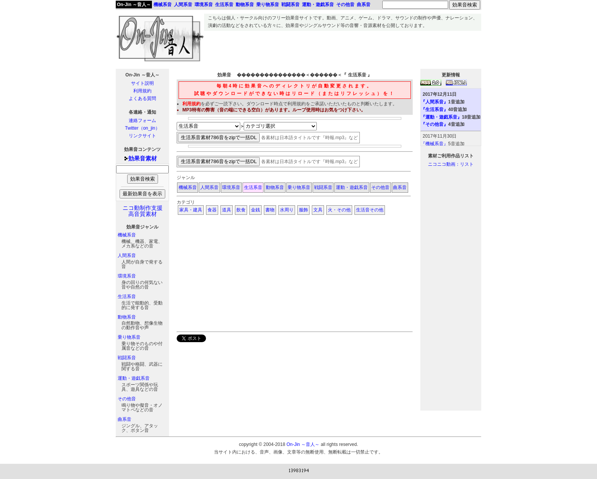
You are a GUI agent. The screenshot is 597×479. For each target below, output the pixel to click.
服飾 (303, 210)
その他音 (127, 398)
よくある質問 (142, 98)
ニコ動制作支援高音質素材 (143, 211)
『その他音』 (434, 124)
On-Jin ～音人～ (134, 4)
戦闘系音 (127, 357)
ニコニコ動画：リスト (451, 164)
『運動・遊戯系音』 (441, 117)
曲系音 (124, 419)
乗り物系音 (129, 337)
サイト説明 (142, 83)
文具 (317, 210)
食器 (212, 210)
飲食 (241, 210)
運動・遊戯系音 (134, 378)
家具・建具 (190, 210)
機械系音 (127, 235)
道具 (226, 210)
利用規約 (142, 91)
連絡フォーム (142, 120)
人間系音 (127, 255)
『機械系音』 (434, 143)
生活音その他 (369, 210)
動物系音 (127, 317)
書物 (270, 210)
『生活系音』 (434, 109)
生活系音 (127, 296)
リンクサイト (142, 135)
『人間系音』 (434, 102)
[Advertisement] (342, 48)
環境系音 (127, 276)
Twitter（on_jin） (142, 128)
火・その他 (339, 210)
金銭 (255, 210)
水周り (287, 210)
